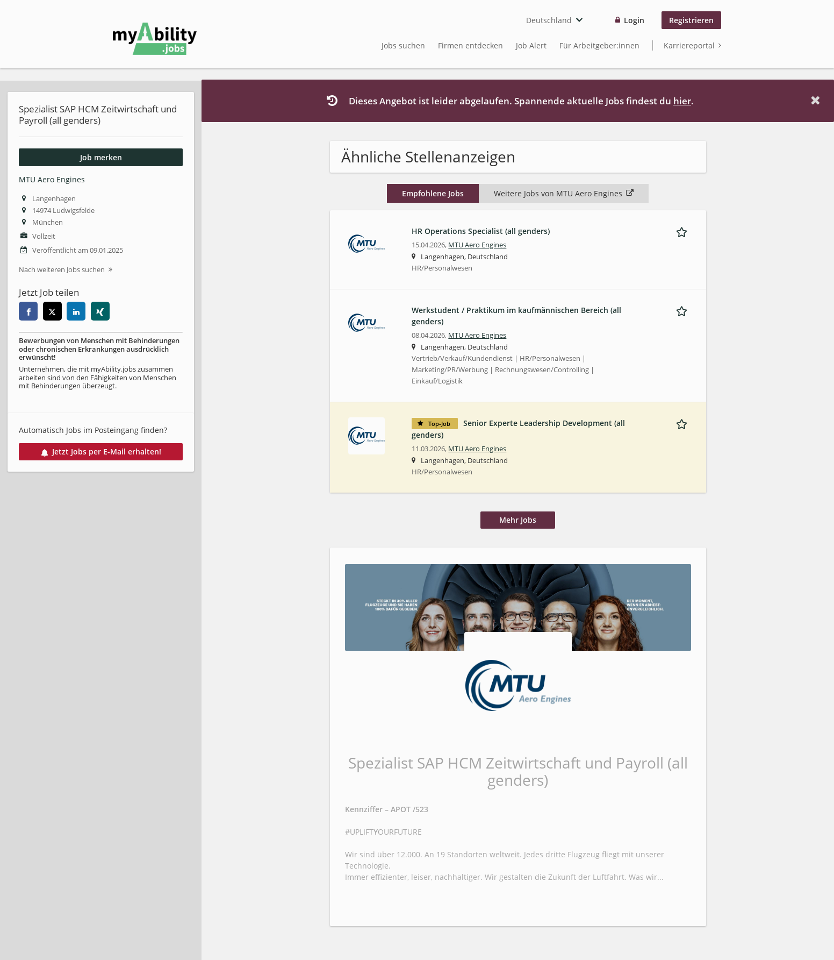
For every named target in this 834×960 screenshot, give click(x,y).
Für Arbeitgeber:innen (599, 45)
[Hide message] (817, 100)
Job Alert (531, 45)
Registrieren (691, 20)
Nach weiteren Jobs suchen (62, 269)
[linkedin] (76, 311)
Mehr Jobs (517, 520)
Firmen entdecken (470, 45)
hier (682, 101)
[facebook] (28, 311)
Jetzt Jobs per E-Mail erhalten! (101, 451)
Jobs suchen (403, 45)
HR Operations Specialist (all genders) (481, 231)
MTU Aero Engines (52, 179)
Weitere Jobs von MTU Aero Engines (564, 193)
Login (634, 20)
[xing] (100, 311)
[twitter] (52, 311)
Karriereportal (689, 45)
